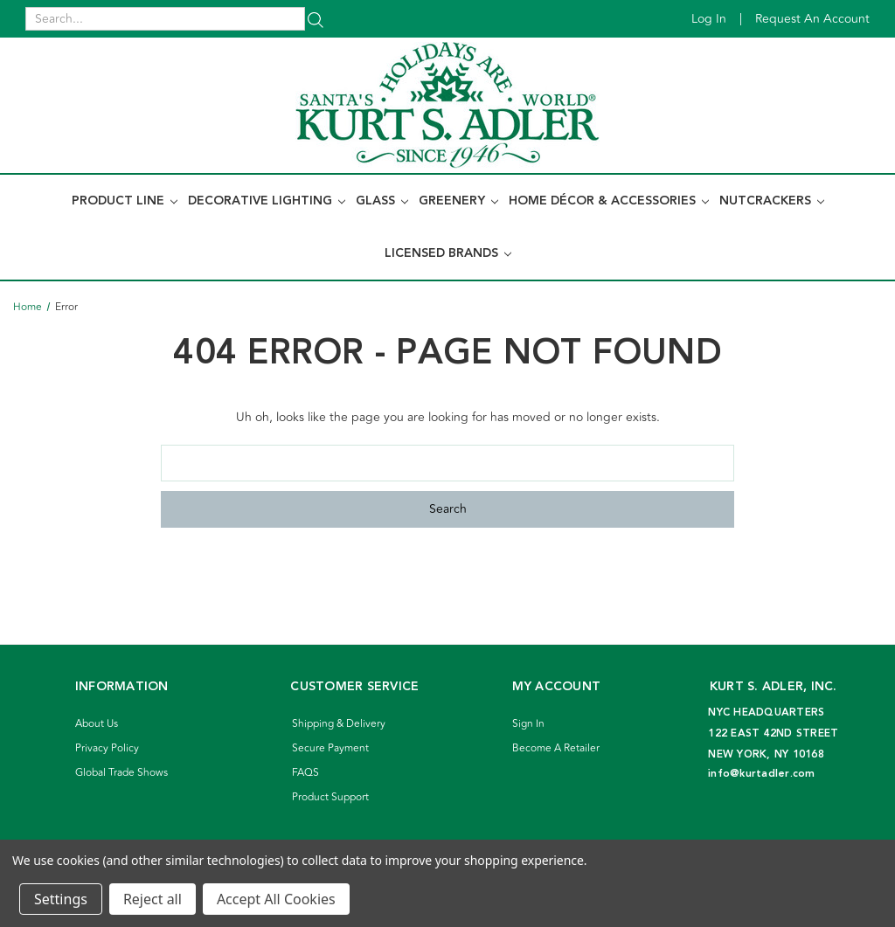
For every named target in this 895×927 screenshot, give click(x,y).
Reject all (152, 899)
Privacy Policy (107, 748)
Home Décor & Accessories (609, 201)
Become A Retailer (556, 748)
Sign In (528, 724)
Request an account (812, 19)
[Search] (315, 19)
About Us (96, 724)
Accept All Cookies (276, 899)
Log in (708, 19)
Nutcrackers (771, 201)
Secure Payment (330, 748)
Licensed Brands (448, 253)
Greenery (458, 201)
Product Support (330, 797)
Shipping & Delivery (338, 724)
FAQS (305, 772)
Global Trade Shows (121, 772)
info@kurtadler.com (761, 773)
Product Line (124, 201)
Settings (60, 899)
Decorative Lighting (266, 201)
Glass (382, 201)
